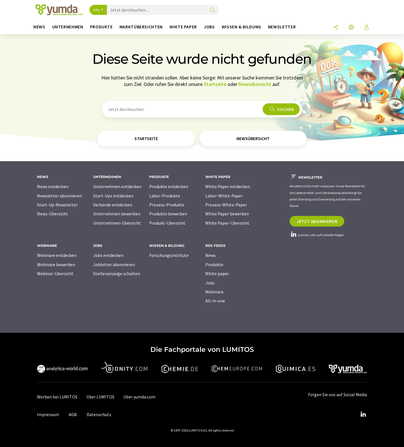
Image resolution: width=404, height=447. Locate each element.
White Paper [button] (183, 26)
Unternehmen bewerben (116, 213)
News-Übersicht (52, 213)
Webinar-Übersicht (55, 273)
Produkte (214, 264)
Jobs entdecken (108, 255)
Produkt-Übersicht (167, 223)
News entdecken (52, 186)
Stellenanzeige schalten (116, 273)
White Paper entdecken (227, 186)
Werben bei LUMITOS (57, 397)
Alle (96, 9)
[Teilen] (336, 27)
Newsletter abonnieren (59, 196)
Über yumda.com (139, 397)
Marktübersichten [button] (141, 26)
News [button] (39, 26)
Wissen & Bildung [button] (241, 26)
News (210, 255)
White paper (217, 273)
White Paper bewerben (227, 213)
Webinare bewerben (56, 264)
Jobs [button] (209, 26)
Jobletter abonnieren (114, 264)
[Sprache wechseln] (351, 27)
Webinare (214, 292)
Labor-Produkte (164, 196)
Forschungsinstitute (169, 255)
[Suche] (213, 10)
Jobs (210, 283)
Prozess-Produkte (166, 204)
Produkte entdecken (168, 186)
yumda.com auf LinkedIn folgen (317, 235)
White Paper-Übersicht (227, 223)
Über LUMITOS (100, 397)
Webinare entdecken (56, 255)
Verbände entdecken (112, 204)
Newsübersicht (254, 84)
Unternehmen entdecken (117, 186)
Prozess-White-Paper (226, 204)
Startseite (215, 84)
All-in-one (215, 301)
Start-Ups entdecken (113, 196)
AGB (73, 414)
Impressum (48, 414)
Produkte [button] (101, 26)
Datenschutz (99, 414)
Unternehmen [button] (67, 26)
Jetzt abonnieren (317, 221)
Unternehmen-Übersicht (117, 223)
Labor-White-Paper (224, 196)
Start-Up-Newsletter (57, 204)
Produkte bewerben (168, 213)
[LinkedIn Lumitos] (363, 414)
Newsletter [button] (282, 26)
